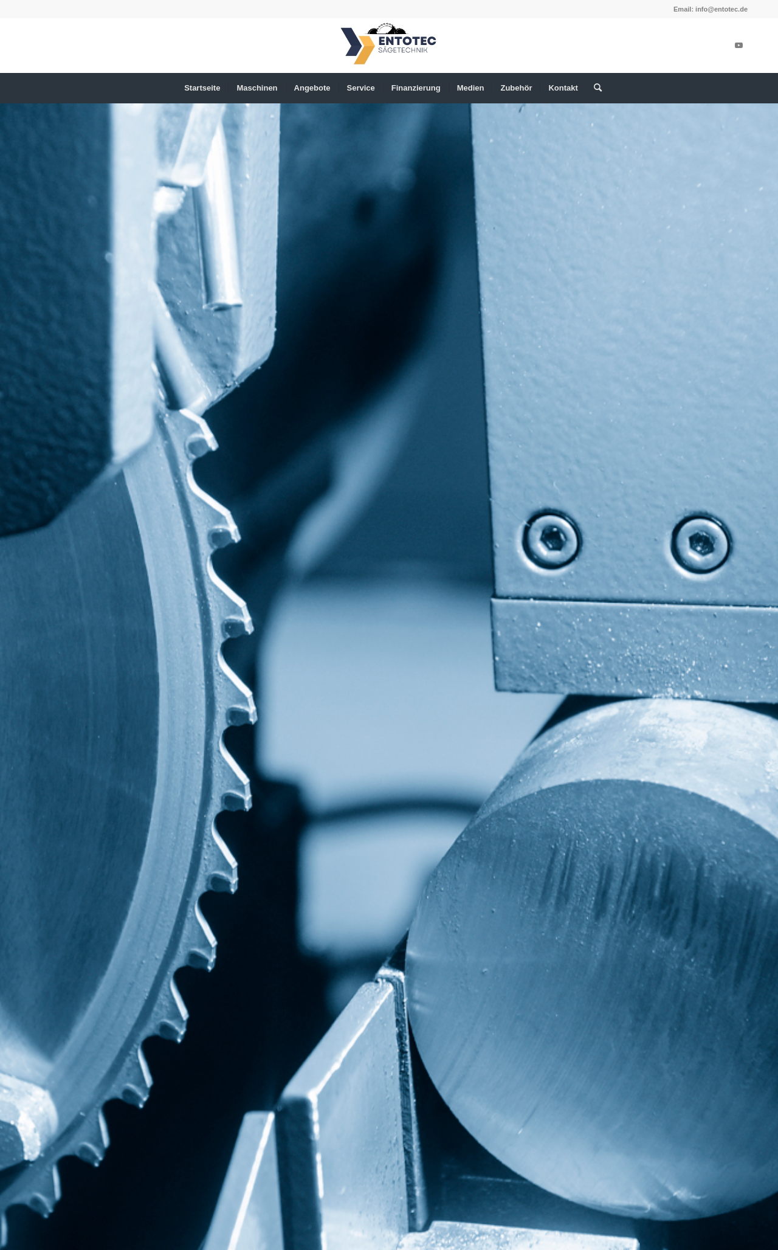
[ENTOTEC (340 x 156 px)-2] (389, 45)
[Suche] (594, 88)
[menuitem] (202, 88)
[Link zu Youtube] (738, 45)
